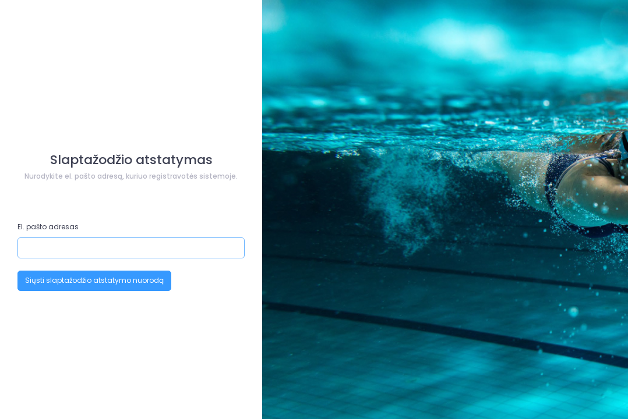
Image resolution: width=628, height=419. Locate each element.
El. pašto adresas (48, 227)
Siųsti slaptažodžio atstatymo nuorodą (94, 280)
